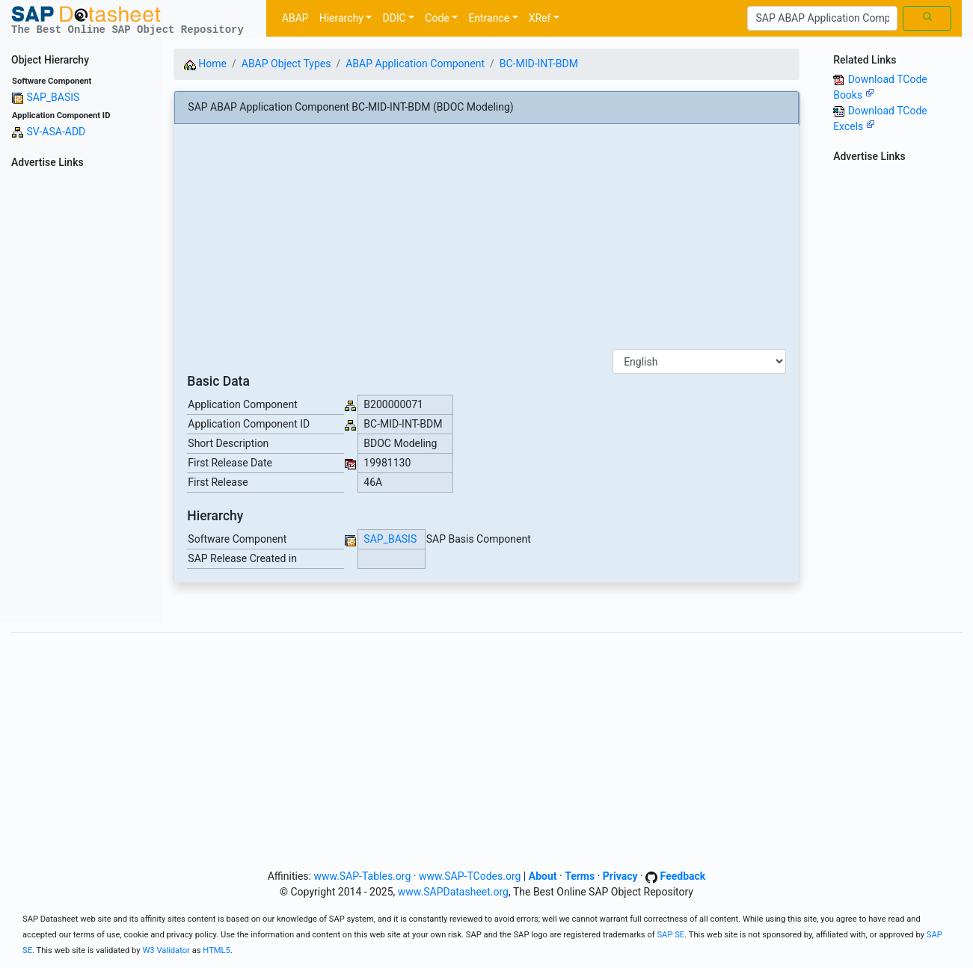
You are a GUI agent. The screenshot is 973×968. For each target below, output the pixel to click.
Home (205, 64)
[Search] (822, 18)
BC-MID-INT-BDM (539, 64)
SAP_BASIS (52, 97)
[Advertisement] (81, 397)
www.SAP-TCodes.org (470, 876)
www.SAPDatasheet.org (453, 892)
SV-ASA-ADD (55, 132)
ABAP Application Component (415, 64)
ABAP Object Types (286, 64)
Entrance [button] (488, 18)
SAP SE (670, 935)
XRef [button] (540, 18)
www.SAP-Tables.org (362, 876)
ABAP (295, 18)
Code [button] (437, 18)
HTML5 (216, 950)
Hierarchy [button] (341, 18)
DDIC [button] (393, 18)
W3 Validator (166, 950)
